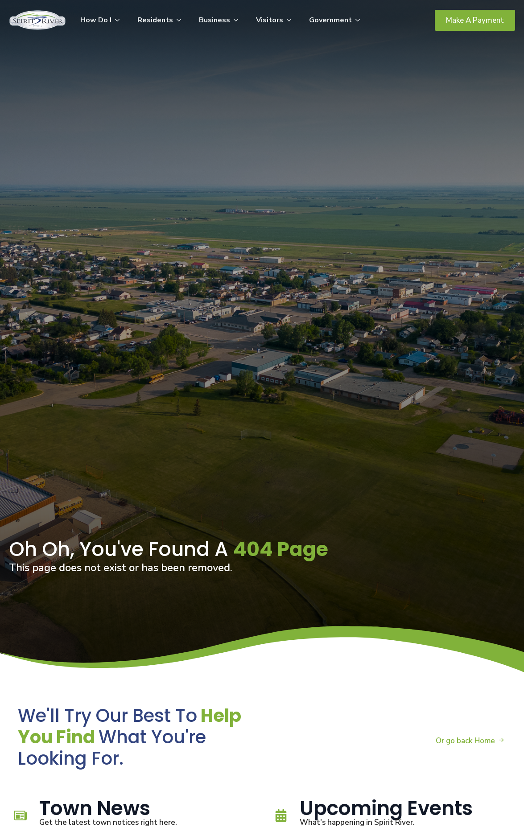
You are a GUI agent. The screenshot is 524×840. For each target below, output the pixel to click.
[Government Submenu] (360, 20)
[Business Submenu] (238, 20)
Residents (155, 20)
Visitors (269, 20)
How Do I (95, 20)
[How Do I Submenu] (119, 20)
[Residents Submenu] (181, 20)
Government (330, 20)
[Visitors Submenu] (291, 20)
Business (214, 20)
